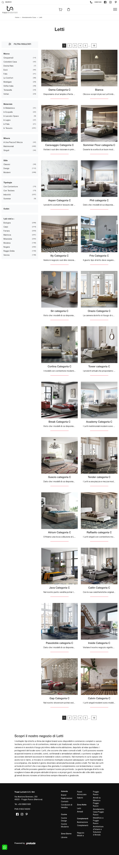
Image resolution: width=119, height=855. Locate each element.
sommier (7, 199)
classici (6, 164)
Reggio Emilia (8, 251)
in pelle (6, 124)
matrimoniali (8, 146)
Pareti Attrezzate (81, 793)
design (6, 168)
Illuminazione (82, 822)
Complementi (82, 825)
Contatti (64, 801)
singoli (6, 150)
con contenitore (10, 187)
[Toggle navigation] (115, 9)
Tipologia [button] (7, 182)
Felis (5, 74)
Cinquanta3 (8, 58)
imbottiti (7, 195)
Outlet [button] (6, 208)
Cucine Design (64, 819)
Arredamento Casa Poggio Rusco (98, 812)
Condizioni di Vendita (66, 806)
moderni (6, 172)
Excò (5, 70)
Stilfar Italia (8, 86)
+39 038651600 (24, 804)
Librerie (64, 837)
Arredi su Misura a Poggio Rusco (97, 802)
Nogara (6, 247)
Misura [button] (6, 138)
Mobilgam (7, 82)
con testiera (8, 191)
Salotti (80, 798)
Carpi (5, 227)
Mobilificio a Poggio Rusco (98, 820)
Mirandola (7, 239)
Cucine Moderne (65, 825)
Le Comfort (8, 78)
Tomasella (7, 90)
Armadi (80, 812)
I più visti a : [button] (8, 218)
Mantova (7, 235)
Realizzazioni (66, 798)
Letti (40, 17)
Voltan (6, 94)
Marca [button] (6, 53)
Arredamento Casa (29, 17)
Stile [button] (5, 160)
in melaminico (9, 108)
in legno (7, 120)
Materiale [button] (7, 104)
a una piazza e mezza (13, 142)
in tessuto (7, 128)
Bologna (7, 223)
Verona (6, 255)
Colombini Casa (10, 62)
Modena (6, 243)
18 (94, 45)
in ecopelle (8, 112)
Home (17, 17)
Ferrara (6, 231)
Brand (63, 795)
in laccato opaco (11, 116)
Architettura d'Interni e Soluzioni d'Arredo (98, 831)
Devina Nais (8, 66)
